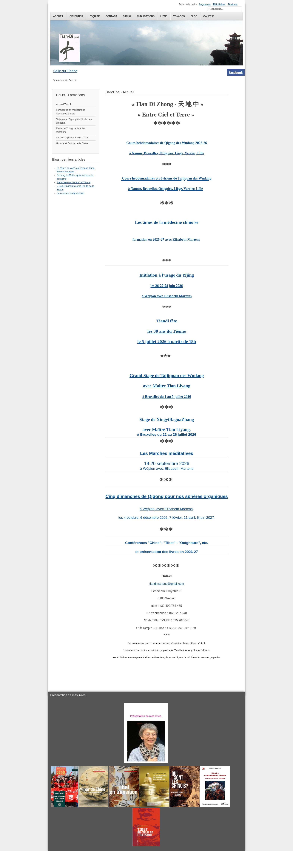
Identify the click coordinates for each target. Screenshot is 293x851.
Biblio (127, 16)
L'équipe (94, 16)
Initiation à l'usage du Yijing (166, 285)
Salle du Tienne (65, 71)
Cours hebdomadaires (143, 143)
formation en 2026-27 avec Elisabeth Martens (166, 239)
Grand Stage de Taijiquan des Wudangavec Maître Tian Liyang (166, 385)
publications (146, 16)
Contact (111, 16)
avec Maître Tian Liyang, (166, 429)
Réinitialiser (219, 4)
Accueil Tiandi (63, 104)
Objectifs (76, 16)
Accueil (58, 16)
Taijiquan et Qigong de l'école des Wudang (74, 121)
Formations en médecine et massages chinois (70, 111)
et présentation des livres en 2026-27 (166, 552)
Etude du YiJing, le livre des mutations (70, 130)
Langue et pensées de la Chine (72, 137)
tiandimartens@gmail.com (166, 583)
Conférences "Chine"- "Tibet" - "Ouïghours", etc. (166, 543)
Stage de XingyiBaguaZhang (166, 419)
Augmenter (205, 4)
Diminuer (233, 4)
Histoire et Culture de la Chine (72, 143)
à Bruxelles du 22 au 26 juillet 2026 (166, 434)
